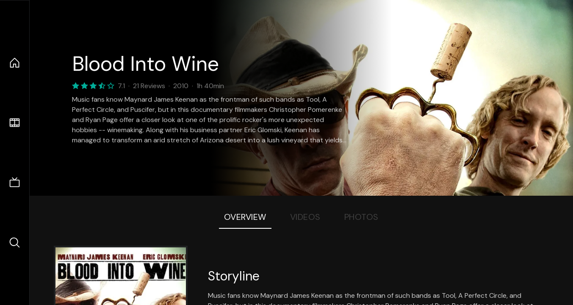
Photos (361, 216)
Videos (305, 216)
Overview (245, 216)
